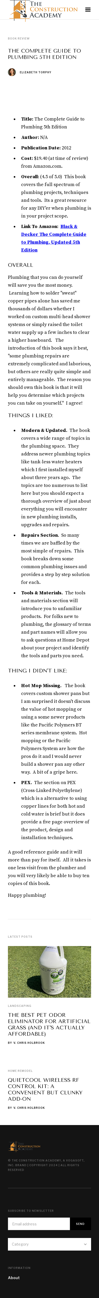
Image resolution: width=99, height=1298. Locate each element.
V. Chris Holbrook (29, 1042)
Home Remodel (20, 1070)
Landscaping (19, 1005)
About (14, 1277)
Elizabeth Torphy (35, 72)
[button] (88, 10)
